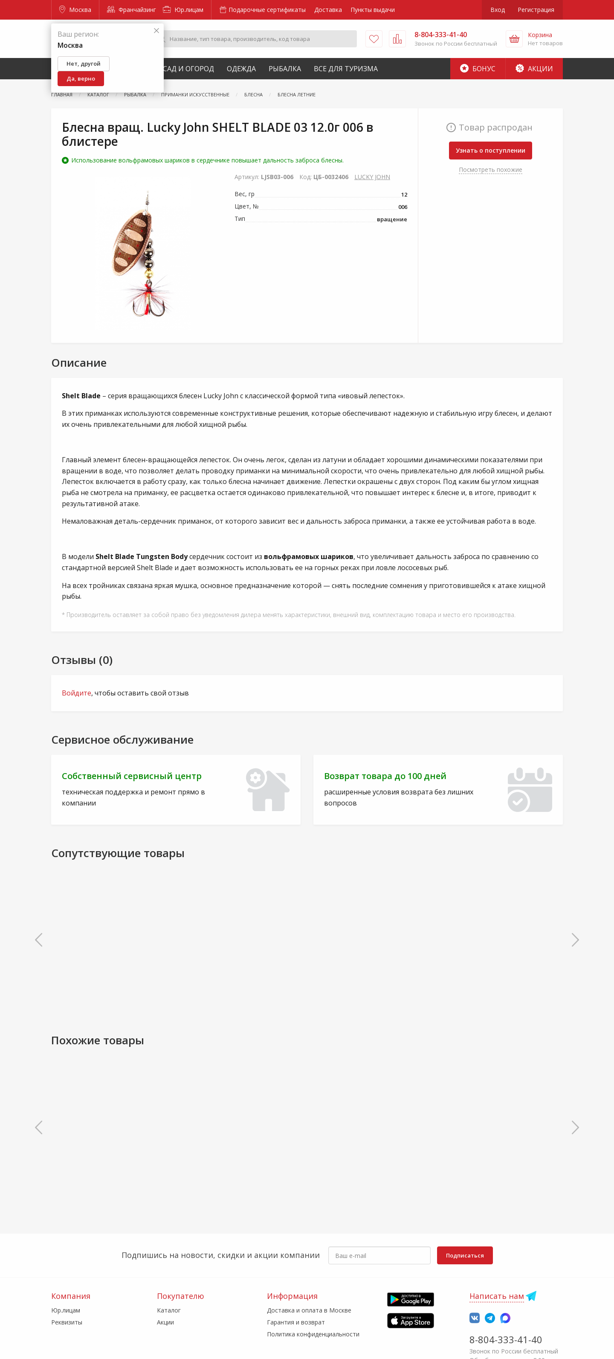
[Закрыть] (156, 30)
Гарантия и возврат (296, 1322)
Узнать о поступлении (490, 150)
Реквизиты (66, 1322)
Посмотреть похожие (490, 169)
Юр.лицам (183, 10)
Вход (497, 10)
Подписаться (465, 1255)
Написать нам (496, 1296)
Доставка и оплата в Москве (309, 1310)
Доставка (328, 10)
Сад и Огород (188, 68)
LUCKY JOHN (372, 177)
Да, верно (81, 78)
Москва (75, 10)
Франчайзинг (131, 10)
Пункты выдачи (372, 10)
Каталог (169, 1310)
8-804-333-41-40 (505, 1339)
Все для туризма (346, 68)
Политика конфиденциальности (313, 1334)
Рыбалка (285, 68)
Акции (534, 68)
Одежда (241, 68)
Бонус (477, 68)
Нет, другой (84, 63)
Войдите (76, 693)
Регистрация (536, 10)
